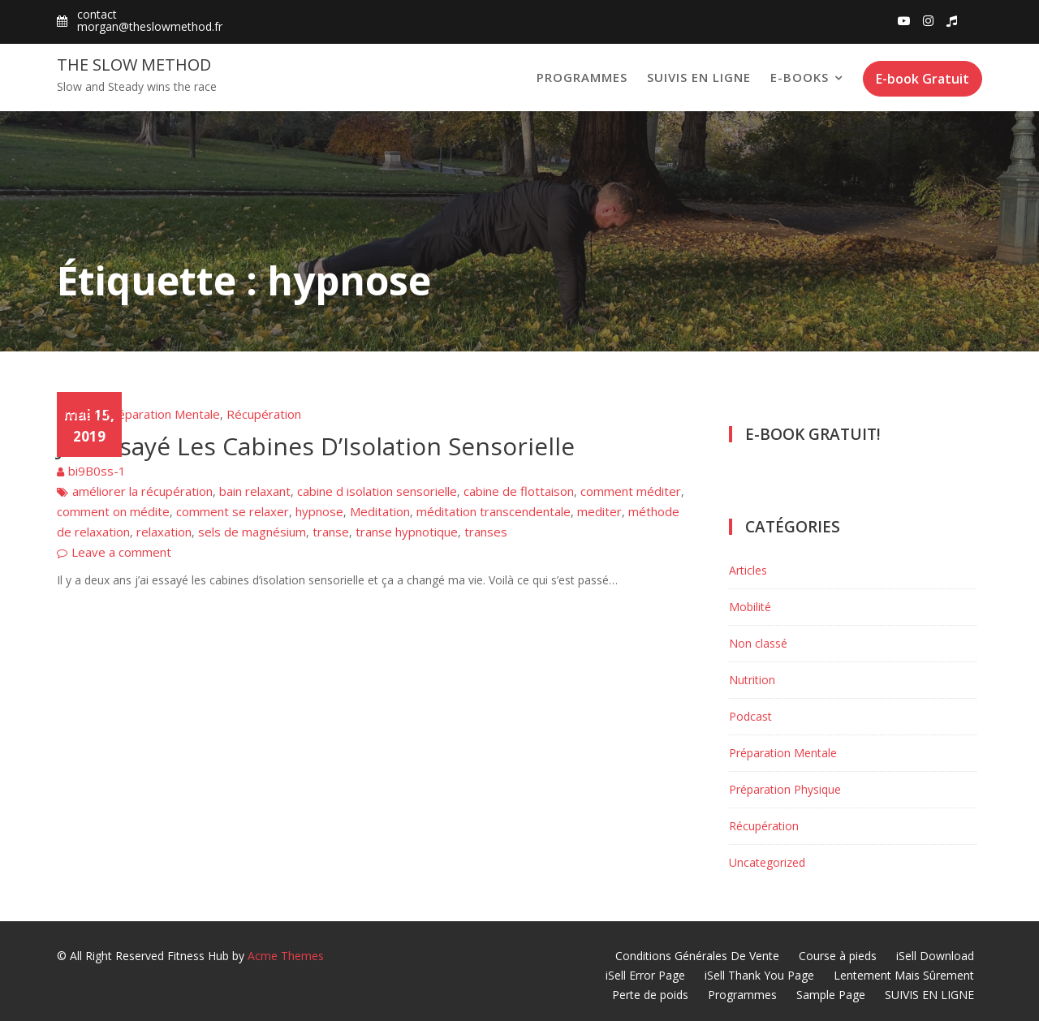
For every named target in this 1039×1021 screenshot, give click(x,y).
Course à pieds (838, 955)
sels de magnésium (252, 531)
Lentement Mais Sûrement (904, 975)
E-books (799, 77)
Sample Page (830, 994)
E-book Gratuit (922, 79)
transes (485, 531)
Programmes (582, 77)
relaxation (164, 531)
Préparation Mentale (162, 414)
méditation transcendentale (493, 511)
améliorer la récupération (142, 491)
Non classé (758, 643)
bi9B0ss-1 (97, 471)
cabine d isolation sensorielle (377, 491)
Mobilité (750, 606)
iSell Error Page (645, 975)
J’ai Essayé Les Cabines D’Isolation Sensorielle (316, 446)
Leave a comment (121, 552)
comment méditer (630, 491)
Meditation (380, 511)
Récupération (263, 414)
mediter (599, 511)
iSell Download (935, 955)
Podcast (750, 716)
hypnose (319, 511)
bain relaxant (255, 491)
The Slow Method (134, 64)
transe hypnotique (407, 531)
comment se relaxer (232, 511)
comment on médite (113, 511)
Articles (77, 414)
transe (331, 531)
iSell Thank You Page (759, 975)
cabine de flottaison (518, 491)
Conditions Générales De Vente (697, 955)
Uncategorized (767, 862)
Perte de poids (650, 994)
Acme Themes (286, 955)
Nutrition (752, 679)
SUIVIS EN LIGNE (699, 77)
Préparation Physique (785, 789)
